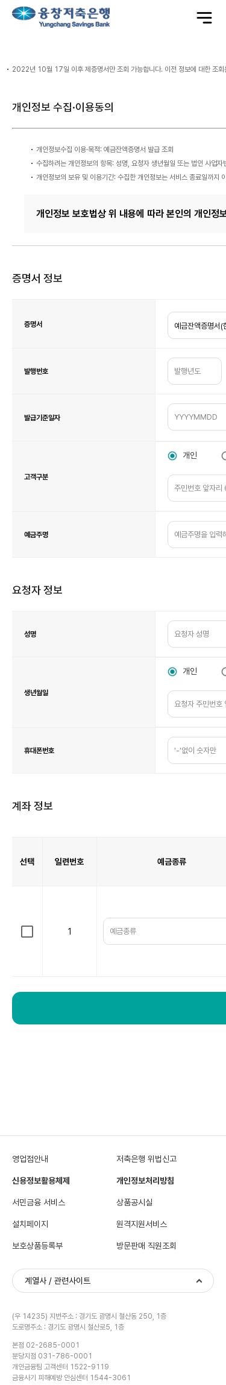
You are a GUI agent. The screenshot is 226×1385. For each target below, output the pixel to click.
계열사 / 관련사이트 (57, 1281)
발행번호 (36, 371)
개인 (190, 455)
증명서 (33, 324)
